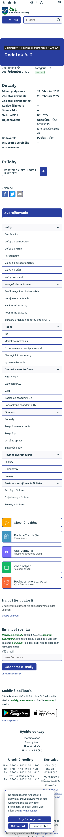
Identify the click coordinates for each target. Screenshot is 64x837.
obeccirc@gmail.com (51, 781)
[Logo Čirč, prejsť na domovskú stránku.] (32, 11)
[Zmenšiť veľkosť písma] (36, 2)
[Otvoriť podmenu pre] (58, 214)
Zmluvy (39, 60)
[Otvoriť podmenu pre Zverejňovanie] (58, 209)
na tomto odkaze (28, 810)
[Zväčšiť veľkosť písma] (41, 2)
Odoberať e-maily (19, 654)
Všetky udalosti (10, 603)
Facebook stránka (50, 784)
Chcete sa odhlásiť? (11, 661)
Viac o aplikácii (10, 707)
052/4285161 (50, 777)
